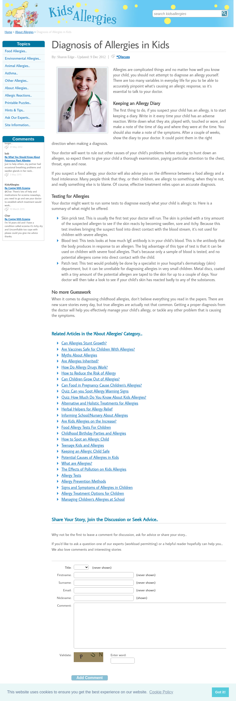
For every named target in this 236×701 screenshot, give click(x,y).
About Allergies (24, 32)
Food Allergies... (16, 51)
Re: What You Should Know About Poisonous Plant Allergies (22, 154)
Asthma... (11, 73)
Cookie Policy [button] (161, 692)
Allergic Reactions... (18, 95)
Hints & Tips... (14, 110)
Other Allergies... (16, 80)
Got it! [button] (220, 692)
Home (8, 32)
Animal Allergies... (17, 65)
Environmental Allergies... (23, 58)
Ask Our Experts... (17, 117)
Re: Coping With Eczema (17, 184)
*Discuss (123, 56)
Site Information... (17, 124)
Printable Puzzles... (18, 102)
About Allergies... (17, 87)
